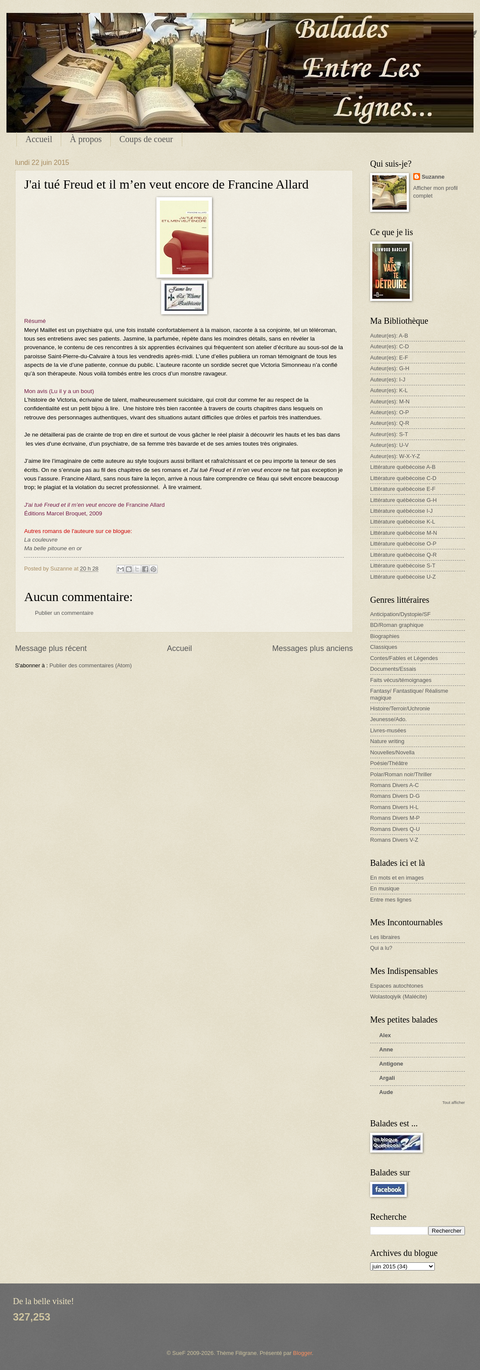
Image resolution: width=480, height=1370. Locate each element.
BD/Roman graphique (397, 625)
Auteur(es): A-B (389, 335)
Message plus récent (51, 648)
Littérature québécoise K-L (402, 521)
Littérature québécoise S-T (403, 565)
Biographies (384, 636)
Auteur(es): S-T (389, 434)
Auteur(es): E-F (389, 357)
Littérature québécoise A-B (403, 467)
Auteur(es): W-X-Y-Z (395, 456)
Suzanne (433, 177)
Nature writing (387, 741)
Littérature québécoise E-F (403, 489)
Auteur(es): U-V (389, 445)
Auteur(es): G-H (389, 368)
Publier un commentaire (64, 613)
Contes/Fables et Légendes (404, 658)
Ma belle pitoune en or (53, 548)
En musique (384, 888)
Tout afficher (454, 1102)
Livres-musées (388, 730)
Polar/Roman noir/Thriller (401, 774)
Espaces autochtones (396, 986)
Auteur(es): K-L (389, 390)
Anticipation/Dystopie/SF (400, 614)
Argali (387, 1078)
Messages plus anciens (312, 648)
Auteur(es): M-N (390, 401)
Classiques (383, 647)
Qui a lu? (381, 948)
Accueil (38, 139)
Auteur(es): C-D (389, 346)
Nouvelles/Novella (392, 752)
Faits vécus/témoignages (400, 680)
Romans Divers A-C (394, 785)
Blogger (302, 1353)
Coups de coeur (146, 139)
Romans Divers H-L (394, 807)
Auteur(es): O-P (389, 412)
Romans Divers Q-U (395, 829)
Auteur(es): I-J (387, 379)
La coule (35, 539)
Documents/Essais (393, 669)
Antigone (391, 1063)
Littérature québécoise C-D (403, 478)
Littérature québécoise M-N (403, 533)
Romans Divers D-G (395, 796)
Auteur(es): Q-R (389, 423)
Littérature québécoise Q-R (403, 555)
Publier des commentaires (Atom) (91, 665)
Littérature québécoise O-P (403, 543)
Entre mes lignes (390, 899)
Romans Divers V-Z (394, 840)
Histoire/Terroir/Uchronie (400, 708)
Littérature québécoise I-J (401, 511)
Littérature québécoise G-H (403, 500)
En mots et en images (397, 877)
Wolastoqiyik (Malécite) (398, 996)
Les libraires (385, 937)
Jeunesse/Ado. (388, 719)
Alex (385, 1035)
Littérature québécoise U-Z (403, 576)
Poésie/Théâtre (389, 763)
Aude (386, 1092)
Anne (386, 1049)
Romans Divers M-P (395, 818)
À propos (86, 139)
